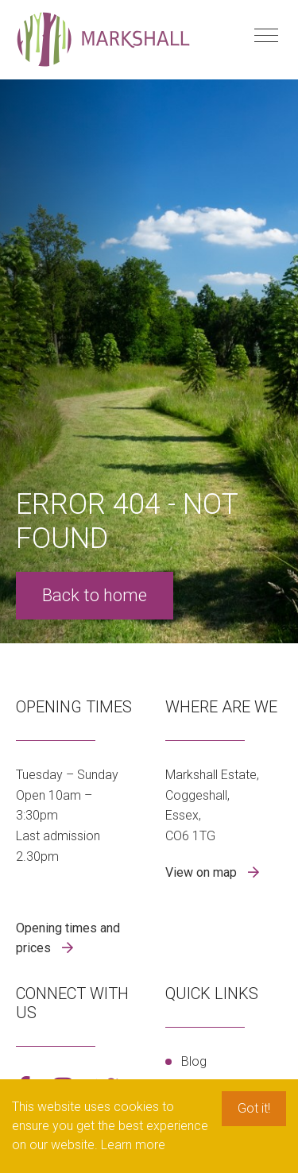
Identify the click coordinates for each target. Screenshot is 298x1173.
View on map (202, 872)
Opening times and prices (68, 937)
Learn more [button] (133, 1144)
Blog (194, 1061)
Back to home (94, 595)
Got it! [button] (254, 1108)
